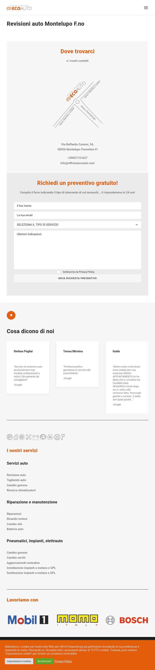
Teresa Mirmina (73, 351)
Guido (116, 351)
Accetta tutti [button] (44, 661)
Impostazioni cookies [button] (19, 661)
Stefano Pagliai (23, 351)
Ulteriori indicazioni (77, 249)
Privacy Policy (86, 271)
